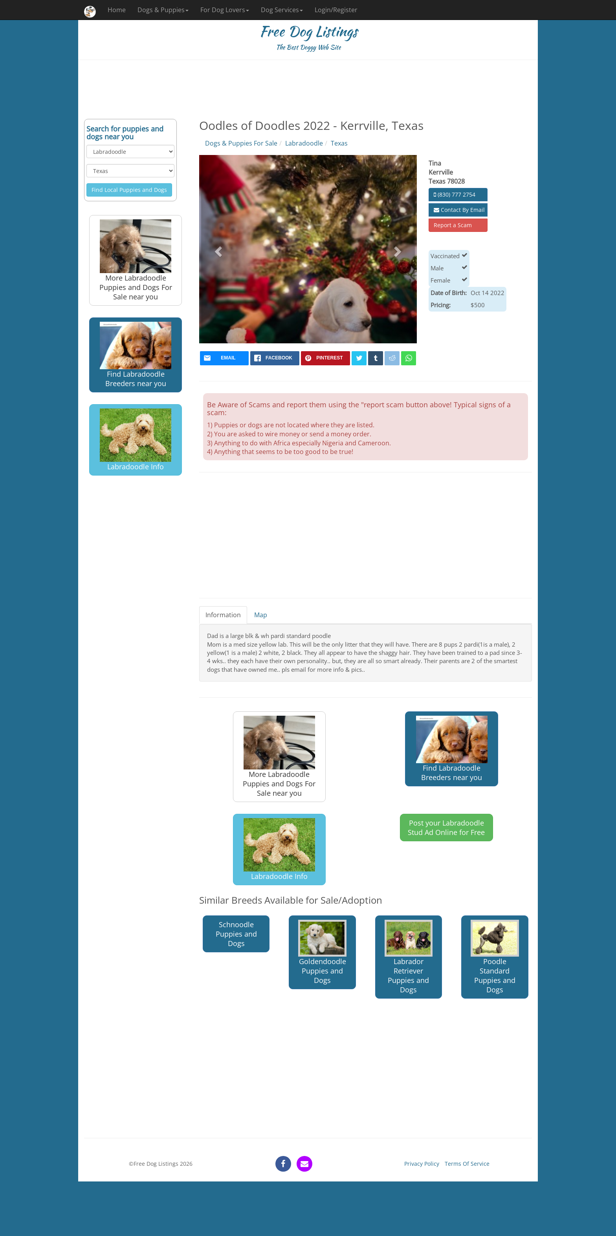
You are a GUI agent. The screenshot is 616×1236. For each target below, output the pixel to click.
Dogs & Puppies (163, 9)
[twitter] (359, 358)
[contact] (304, 1164)
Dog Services (282, 9)
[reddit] (392, 358)
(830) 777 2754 (454, 194)
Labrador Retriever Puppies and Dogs (409, 957)
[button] (217, 249)
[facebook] (274, 358)
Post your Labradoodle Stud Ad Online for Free (446, 827)
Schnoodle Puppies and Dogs (236, 934)
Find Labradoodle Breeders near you (135, 355)
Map (260, 615)
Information (223, 615)
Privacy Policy (421, 1163)
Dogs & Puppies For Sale (241, 143)
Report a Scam (453, 225)
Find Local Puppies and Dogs (129, 189)
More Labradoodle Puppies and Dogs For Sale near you (135, 260)
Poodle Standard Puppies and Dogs (495, 957)
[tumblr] (375, 358)
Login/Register (336, 9)
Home (117, 9)
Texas (339, 143)
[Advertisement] (308, 89)
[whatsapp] (408, 358)
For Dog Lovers (224, 9)
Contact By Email (459, 209)
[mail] (224, 358)
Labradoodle (304, 143)
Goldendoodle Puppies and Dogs (322, 952)
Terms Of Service (467, 1163)
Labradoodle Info (135, 440)
